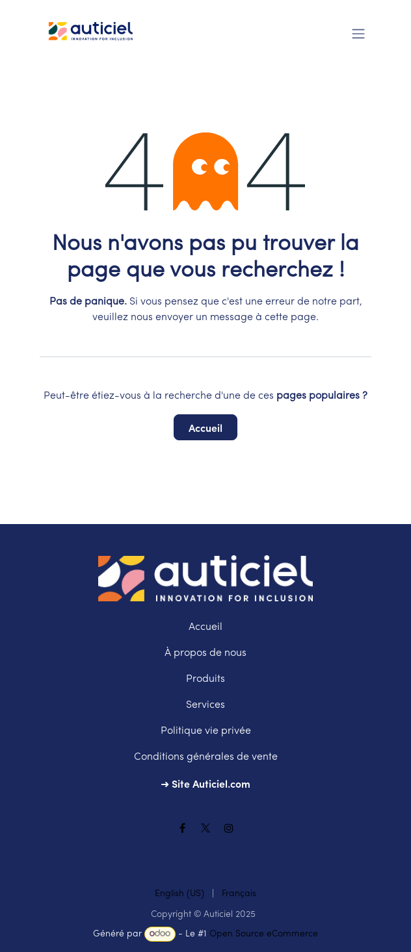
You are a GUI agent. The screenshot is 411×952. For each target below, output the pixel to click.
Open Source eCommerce (263, 933)
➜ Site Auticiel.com (205, 783)
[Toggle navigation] (358, 32)
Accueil (205, 427)
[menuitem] (179, 894)
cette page (290, 317)
